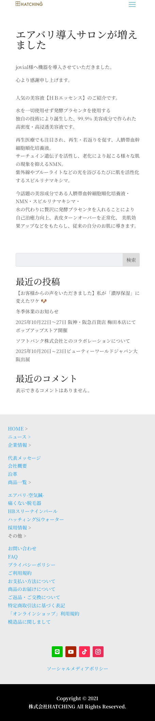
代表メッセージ (24, 457)
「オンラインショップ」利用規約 (43, 613)
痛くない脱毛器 (24, 502)
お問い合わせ (22, 548)
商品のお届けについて (32, 588)
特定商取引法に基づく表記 (36, 605)
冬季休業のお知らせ (37, 311)
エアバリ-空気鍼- (26, 495)
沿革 (12, 473)
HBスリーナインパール (33, 511)
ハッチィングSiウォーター (36, 519)
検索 (131, 259)
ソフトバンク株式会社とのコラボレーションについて (73, 340)
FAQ (13, 556)
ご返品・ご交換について (34, 597)
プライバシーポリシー (32, 564)
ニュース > (19, 436)
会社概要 (17, 465)
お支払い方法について (32, 581)
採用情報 (17, 527)
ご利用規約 (20, 572)
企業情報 (17, 444)
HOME (16, 428)
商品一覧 (17, 482)
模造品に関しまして (29, 621)
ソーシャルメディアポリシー (77, 668)
